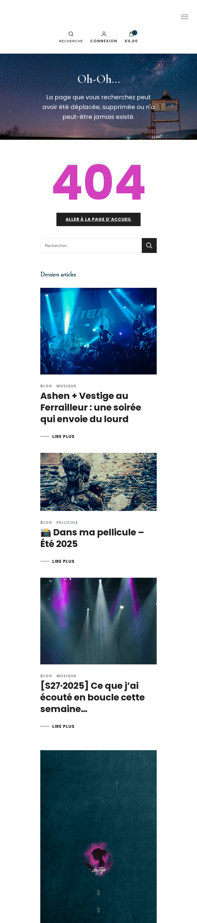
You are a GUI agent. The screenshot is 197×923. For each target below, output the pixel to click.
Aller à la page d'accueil (98, 219)
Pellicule (67, 522)
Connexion (103, 37)
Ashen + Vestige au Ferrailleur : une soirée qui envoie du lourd (90, 407)
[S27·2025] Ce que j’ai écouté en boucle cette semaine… (92, 697)
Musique (66, 386)
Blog (46, 386)
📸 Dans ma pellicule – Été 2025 (92, 538)
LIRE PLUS (63, 436)
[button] (98, 893)
